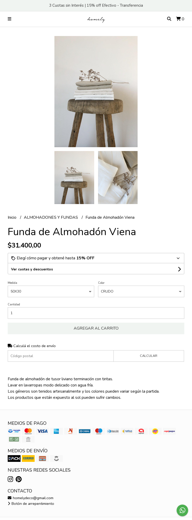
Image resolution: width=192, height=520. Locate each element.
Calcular (148, 356)
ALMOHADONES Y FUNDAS (51, 217)
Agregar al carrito (96, 328)
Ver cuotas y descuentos (32, 269)
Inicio (12, 217)
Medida (12, 283)
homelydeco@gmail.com (30, 497)
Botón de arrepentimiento (31, 503)
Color (101, 283)
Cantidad (14, 304)
